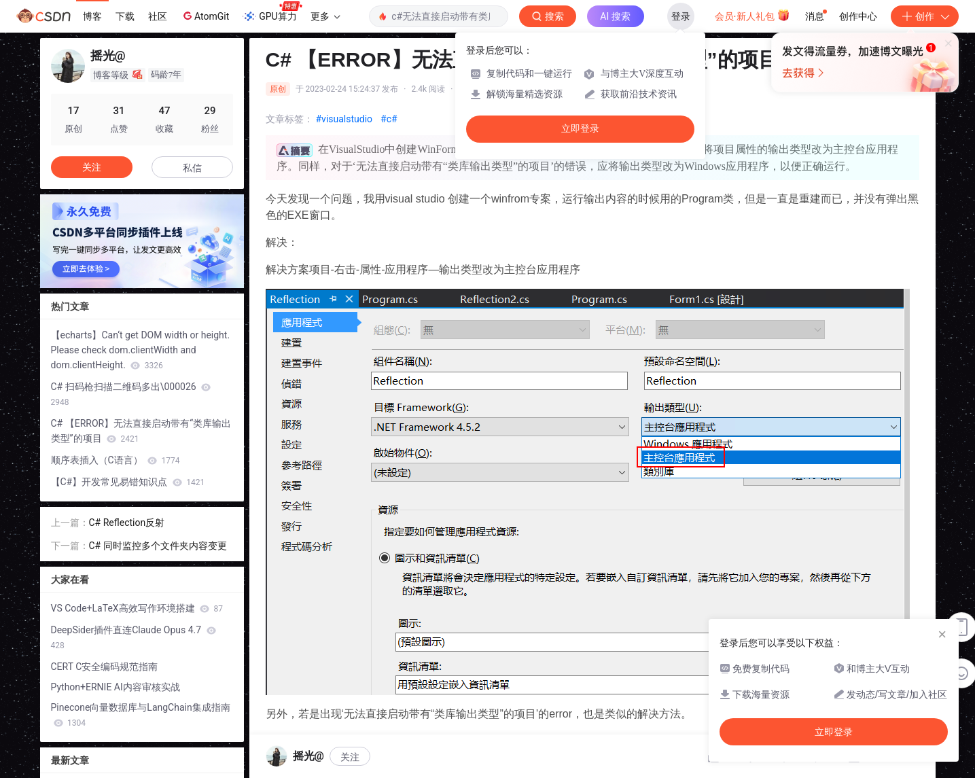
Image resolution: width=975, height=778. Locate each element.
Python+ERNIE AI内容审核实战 (115, 687)
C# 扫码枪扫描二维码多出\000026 (131, 394)
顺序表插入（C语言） (115, 460)
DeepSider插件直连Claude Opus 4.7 (133, 637)
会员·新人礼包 (752, 15)
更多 (325, 16)
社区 (157, 16)
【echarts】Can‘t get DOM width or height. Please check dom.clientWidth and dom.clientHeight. (140, 350)
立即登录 (580, 129)
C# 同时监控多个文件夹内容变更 (158, 545)
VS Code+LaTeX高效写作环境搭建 (137, 608)
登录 (680, 16)
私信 (192, 167)
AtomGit (205, 15)
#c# (388, 118)
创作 (924, 16)
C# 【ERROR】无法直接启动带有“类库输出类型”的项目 (141, 431)
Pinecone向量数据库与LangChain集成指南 (140, 715)
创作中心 (858, 16)
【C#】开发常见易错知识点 (128, 481)
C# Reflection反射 (127, 522)
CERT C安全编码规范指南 (104, 666)
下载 (125, 16)
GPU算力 (272, 12)
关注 (91, 167)
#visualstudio (344, 118)
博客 (92, 16)
